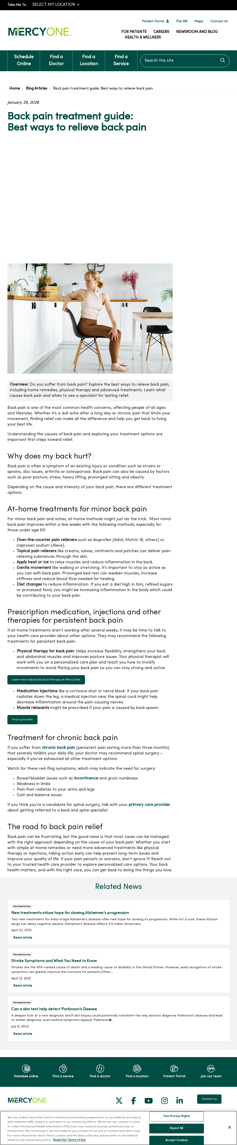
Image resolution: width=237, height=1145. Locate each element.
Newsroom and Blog (197, 32)
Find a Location (89, 58)
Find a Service (121, 58)
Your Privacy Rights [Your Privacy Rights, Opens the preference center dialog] (176, 1136)
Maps (198, 21)
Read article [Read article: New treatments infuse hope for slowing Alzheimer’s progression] (118, 922)
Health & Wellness (143, 37)
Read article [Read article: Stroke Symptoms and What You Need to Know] (118, 970)
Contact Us (219, 21)
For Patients (134, 32)
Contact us (209, 1099)
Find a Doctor (56, 58)
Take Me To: (17, 4)
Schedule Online (24, 58)
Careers (161, 32)
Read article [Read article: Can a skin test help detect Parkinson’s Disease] (118, 1018)
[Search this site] (185, 61)
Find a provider (22, 719)
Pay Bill (181, 21)
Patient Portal (153, 21)
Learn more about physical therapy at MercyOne (46, 679)
